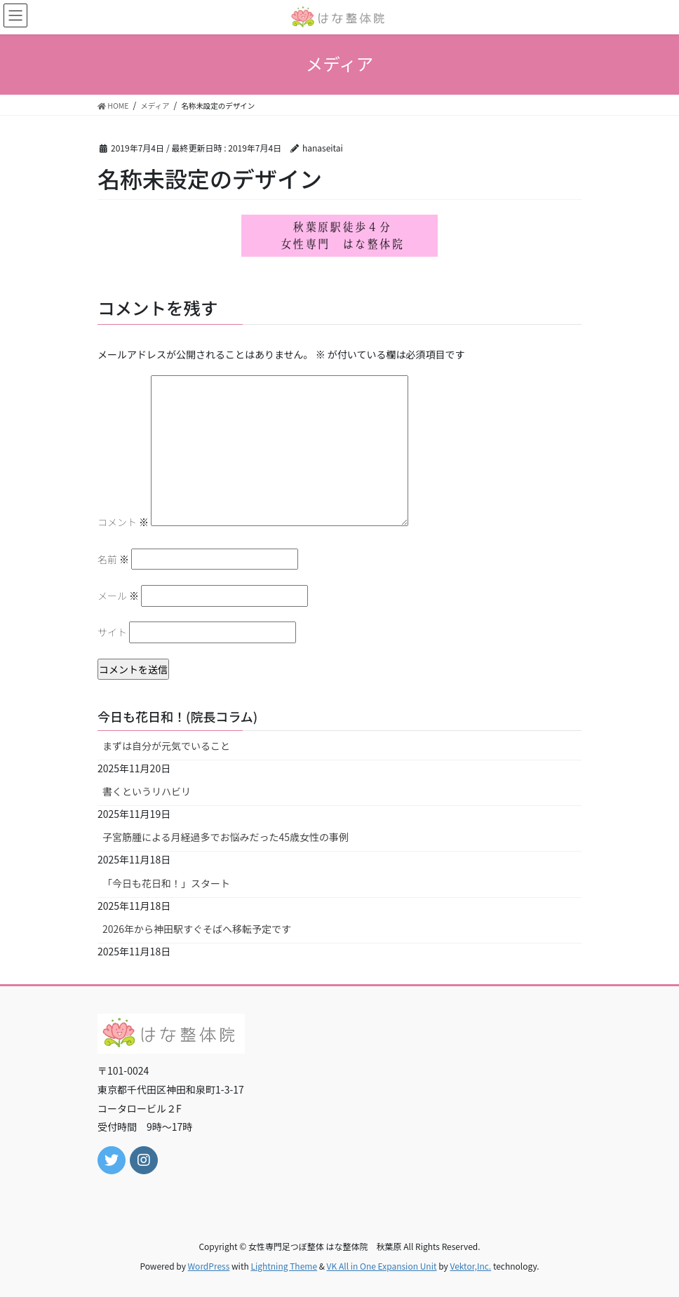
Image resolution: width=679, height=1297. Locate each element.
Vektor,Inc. (470, 1266)
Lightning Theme (283, 1266)
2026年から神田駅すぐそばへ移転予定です (196, 929)
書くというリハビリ (146, 791)
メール (118, 596)
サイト (112, 632)
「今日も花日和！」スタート (166, 883)
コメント (123, 522)
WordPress (209, 1266)
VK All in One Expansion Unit (382, 1266)
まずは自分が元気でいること (166, 746)
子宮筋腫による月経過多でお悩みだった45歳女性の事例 (225, 837)
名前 (113, 559)
